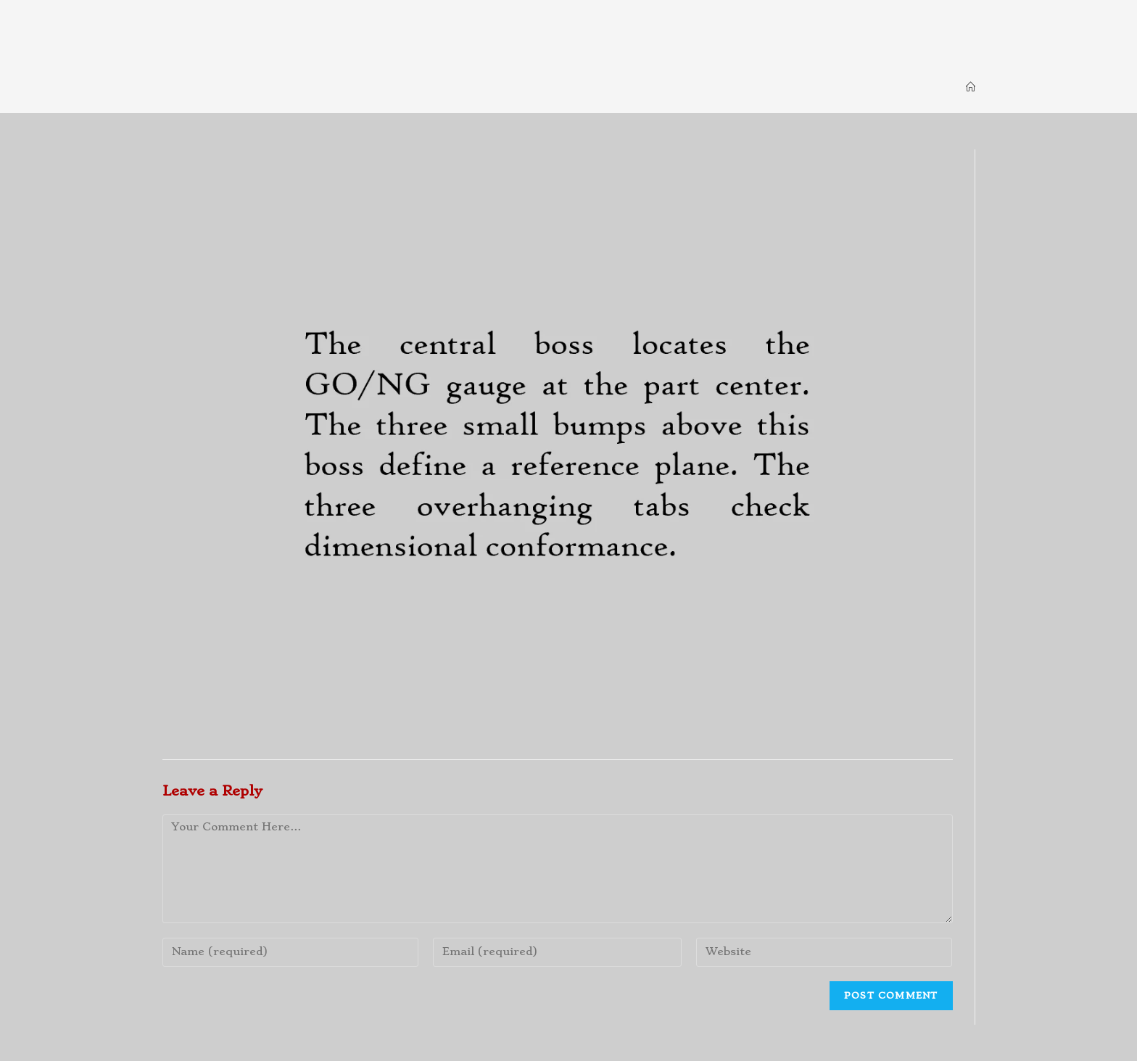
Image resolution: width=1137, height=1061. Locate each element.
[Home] (970, 87)
